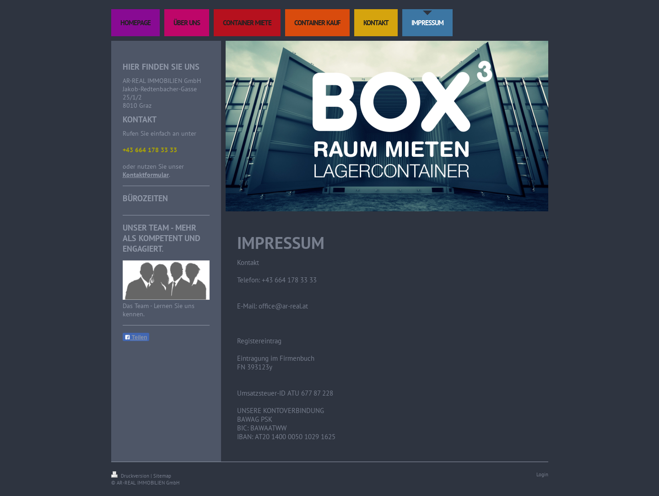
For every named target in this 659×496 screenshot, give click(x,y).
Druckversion (131, 476)
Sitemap (162, 476)
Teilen (135, 337)
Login (542, 474)
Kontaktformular (146, 175)
